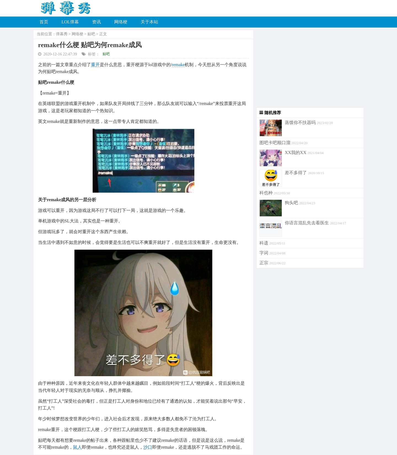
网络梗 (120, 22)
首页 (43, 22)
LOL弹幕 (70, 22)
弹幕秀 (62, 34)
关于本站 (149, 22)
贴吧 (91, 34)
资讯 (96, 22)
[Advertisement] (309, 68)
